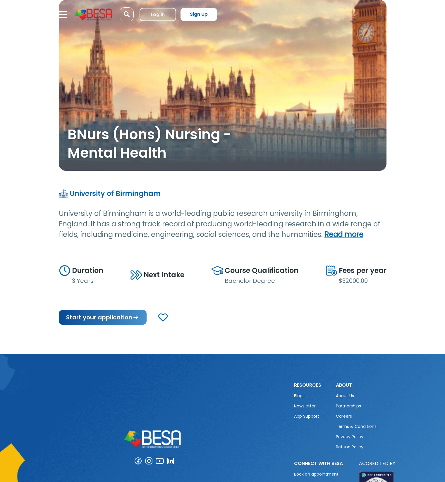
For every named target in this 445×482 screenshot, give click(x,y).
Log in (158, 14)
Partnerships (348, 406)
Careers (344, 416)
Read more (343, 234)
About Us (345, 396)
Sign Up (199, 14)
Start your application (102, 317)
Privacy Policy (349, 437)
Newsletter (305, 406)
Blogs (299, 396)
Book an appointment (316, 474)
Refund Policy (349, 447)
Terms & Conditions (356, 426)
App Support (306, 416)
